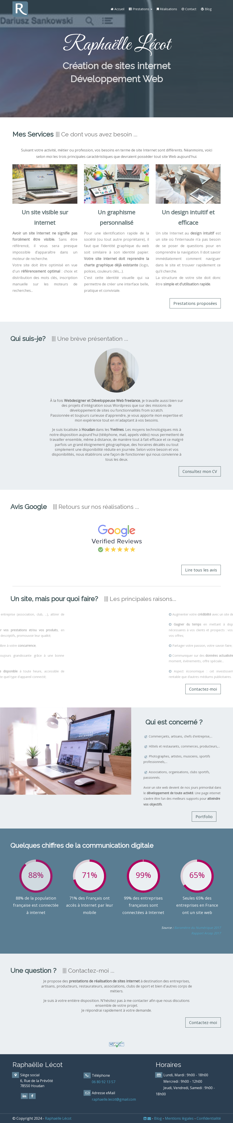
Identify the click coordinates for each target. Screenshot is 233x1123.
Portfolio (204, 816)
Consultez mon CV (199, 471)
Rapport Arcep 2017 (206, 933)
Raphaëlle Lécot (58, 1118)
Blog (206, 9)
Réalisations (167, 9)
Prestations (140, 9)
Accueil (117, 9)
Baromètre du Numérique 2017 (197, 927)
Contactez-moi (203, 689)
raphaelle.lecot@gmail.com (114, 1098)
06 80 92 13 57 (103, 1081)
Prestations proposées (195, 303)
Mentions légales (179, 1118)
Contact (189, 9)
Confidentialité (209, 1118)
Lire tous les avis (201, 570)
